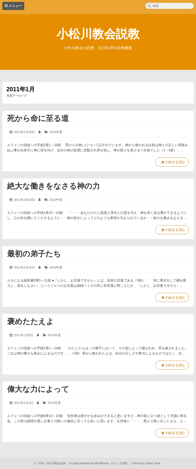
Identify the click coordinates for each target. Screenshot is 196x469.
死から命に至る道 (38, 118)
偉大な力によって (38, 389)
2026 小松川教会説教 (51, 463)
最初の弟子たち (34, 253)
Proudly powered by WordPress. (89, 463)
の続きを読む (172, 163)
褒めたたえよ (34, 321)
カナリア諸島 (119, 463)
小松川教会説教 (98, 34)
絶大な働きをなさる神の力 (53, 186)
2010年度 (55, 132)
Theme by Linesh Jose (146, 463)
